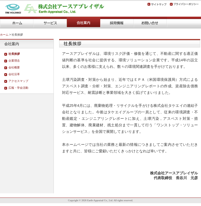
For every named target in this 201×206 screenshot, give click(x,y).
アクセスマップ (18, 81)
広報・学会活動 (18, 87)
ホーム (4, 34)
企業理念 (14, 60)
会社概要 (14, 67)
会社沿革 (14, 74)
